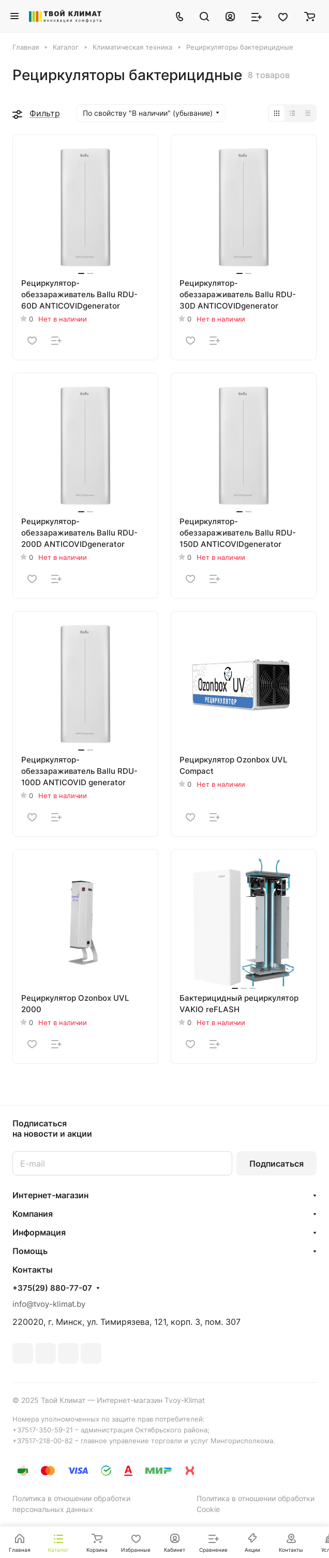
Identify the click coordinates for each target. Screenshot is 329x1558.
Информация (39, 1232)
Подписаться (276, 1163)
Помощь (30, 1251)
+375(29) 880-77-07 (52, 1288)
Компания (32, 1214)
